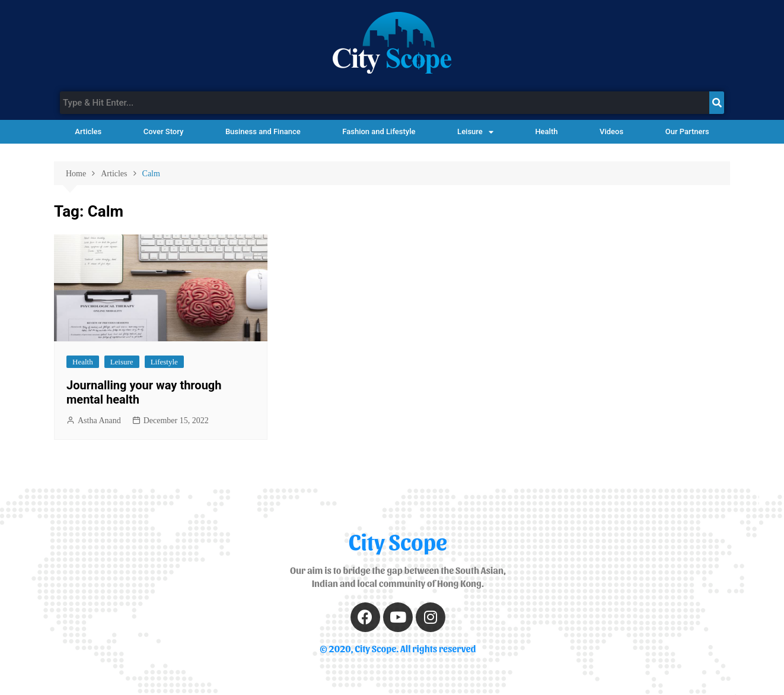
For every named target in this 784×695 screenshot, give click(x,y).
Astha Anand (99, 420)
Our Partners (687, 131)
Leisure (475, 132)
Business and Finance (263, 131)
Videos (611, 131)
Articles (88, 131)
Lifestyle (164, 361)
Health (546, 131)
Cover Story (163, 131)
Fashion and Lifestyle (378, 131)
